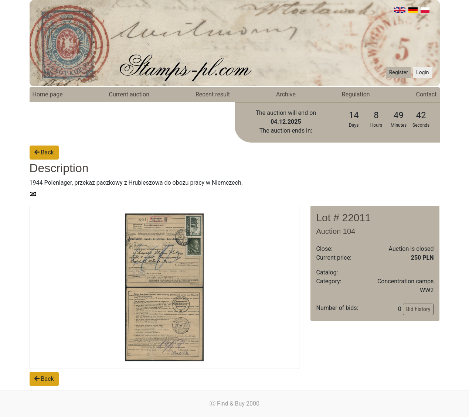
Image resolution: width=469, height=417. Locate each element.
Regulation (356, 94)
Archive (286, 94)
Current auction (129, 94)
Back (44, 152)
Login (422, 72)
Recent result (213, 94)
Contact (426, 94)
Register (398, 72)
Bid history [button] (418, 309)
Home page (48, 94)
